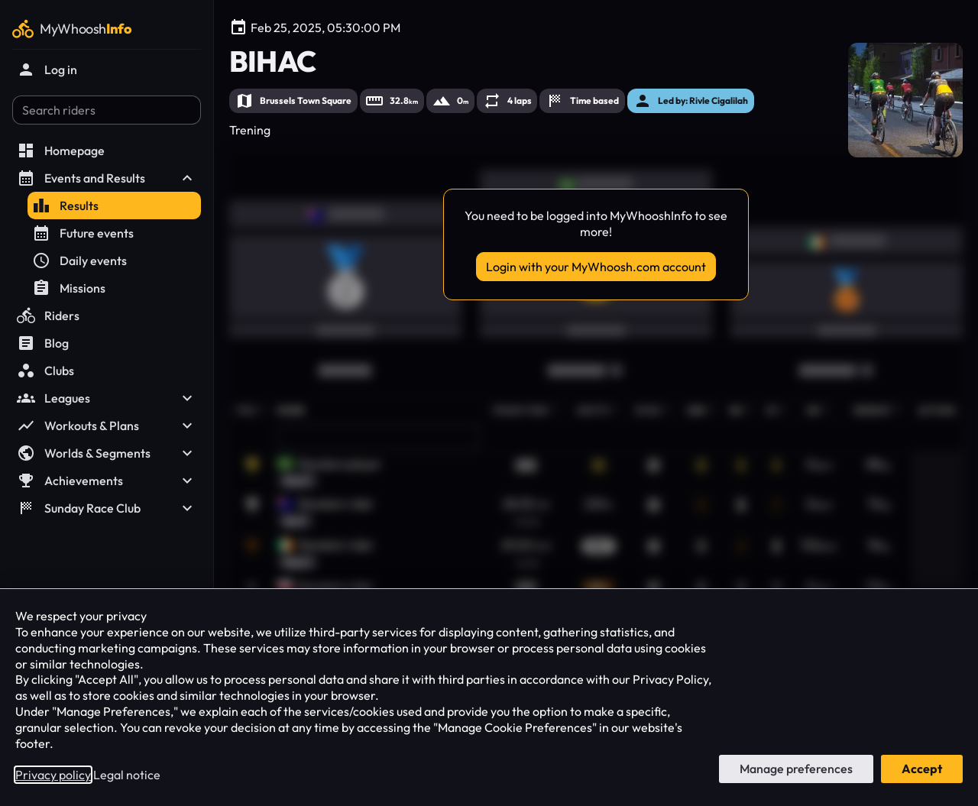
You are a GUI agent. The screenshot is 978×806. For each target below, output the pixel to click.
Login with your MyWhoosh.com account (596, 266)
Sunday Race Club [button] (106, 508)
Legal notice (126, 774)
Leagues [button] (106, 398)
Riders (48, 315)
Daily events (79, 260)
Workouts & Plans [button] (106, 425)
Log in (47, 69)
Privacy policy (53, 774)
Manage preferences (796, 768)
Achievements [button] (106, 480)
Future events (83, 233)
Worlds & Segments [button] (106, 453)
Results (65, 205)
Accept (922, 768)
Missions (68, 288)
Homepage (61, 150)
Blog (43, 343)
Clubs (45, 370)
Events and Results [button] (106, 178)
